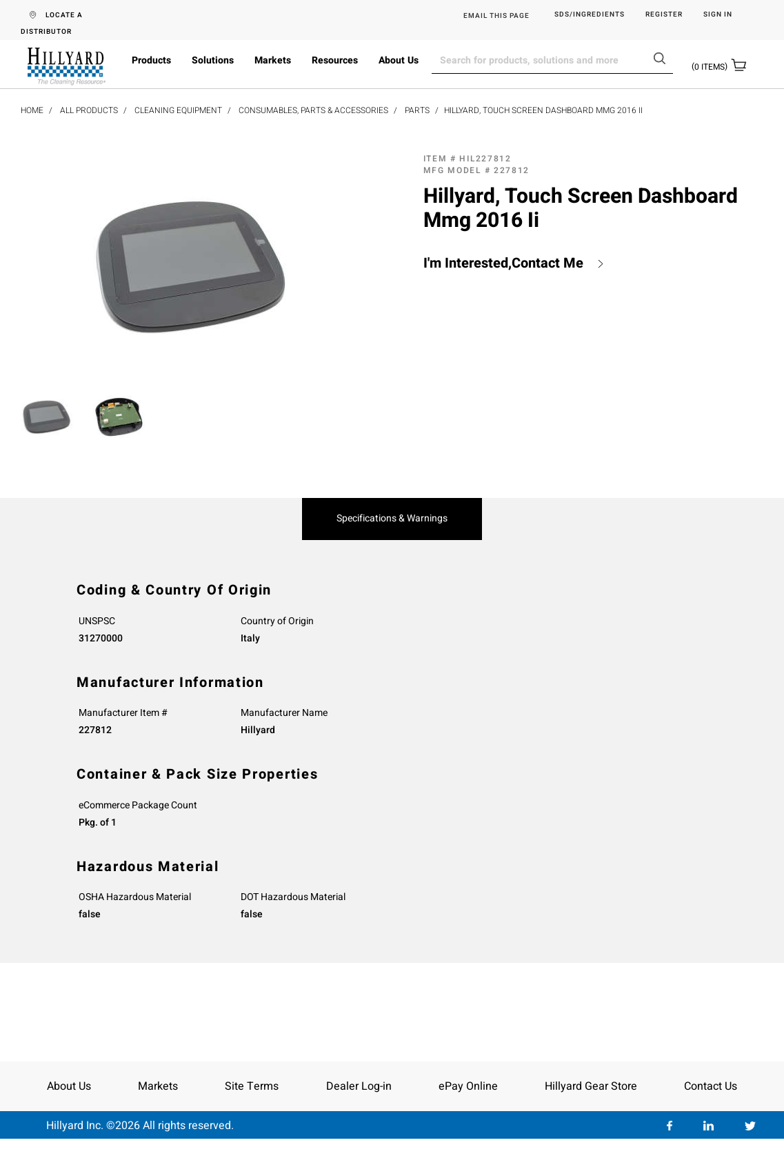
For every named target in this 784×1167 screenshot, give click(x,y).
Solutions (213, 60)
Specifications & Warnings (392, 519)
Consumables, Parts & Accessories (313, 110)
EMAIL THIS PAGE (496, 16)
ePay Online (468, 1086)
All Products (89, 110)
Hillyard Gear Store (591, 1086)
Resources (335, 60)
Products (151, 60)
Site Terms (252, 1086)
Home (32, 110)
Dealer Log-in (359, 1086)
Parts (417, 110)
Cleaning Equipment (178, 110)
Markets (272, 60)
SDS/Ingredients (589, 14)
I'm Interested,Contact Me (503, 263)
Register (664, 14)
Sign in (717, 14)
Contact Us (710, 1086)
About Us (399, 60)
